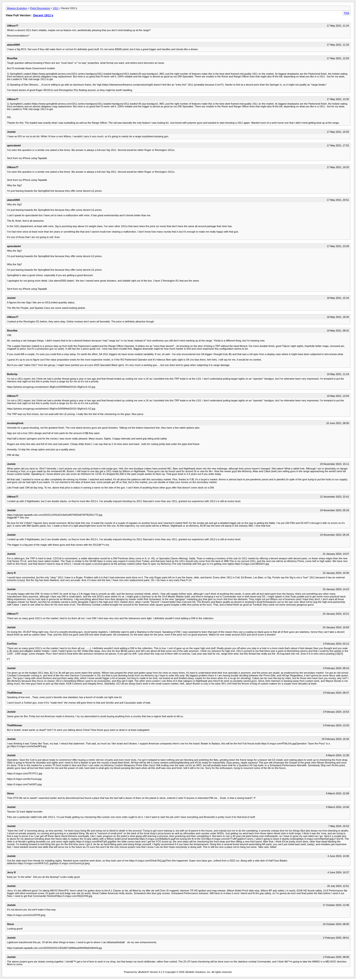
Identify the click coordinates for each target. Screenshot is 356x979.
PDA (346, 13)
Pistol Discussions (40, 8)
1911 (55, 8)
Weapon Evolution (17, 8)
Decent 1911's (43, 15)
